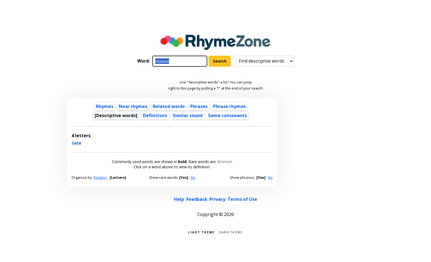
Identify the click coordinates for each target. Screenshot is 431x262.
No (193, 177)
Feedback (196, 199)
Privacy (217, 199)
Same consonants (227, 115)
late (76, 143)
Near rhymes (133, 106)
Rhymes (104, 106)
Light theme (201, 231)
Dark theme (231, 231)
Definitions (155, 115)
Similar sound (188, 115)
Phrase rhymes (229, 106)
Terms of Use (242, 199)
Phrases (199, 106)
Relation (100, 177)
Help (179, 199)
